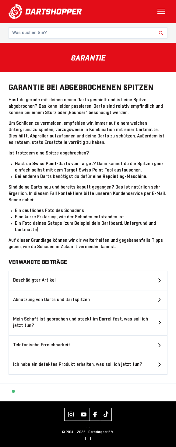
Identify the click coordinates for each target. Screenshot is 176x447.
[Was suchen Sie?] (88, 33)
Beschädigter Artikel (34, 280)
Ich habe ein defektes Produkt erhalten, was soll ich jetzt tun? (77, 364)
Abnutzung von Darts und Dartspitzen (51, 300)
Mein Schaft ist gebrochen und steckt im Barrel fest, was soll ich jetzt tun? (80, 322)
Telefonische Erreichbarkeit (41, 345)
